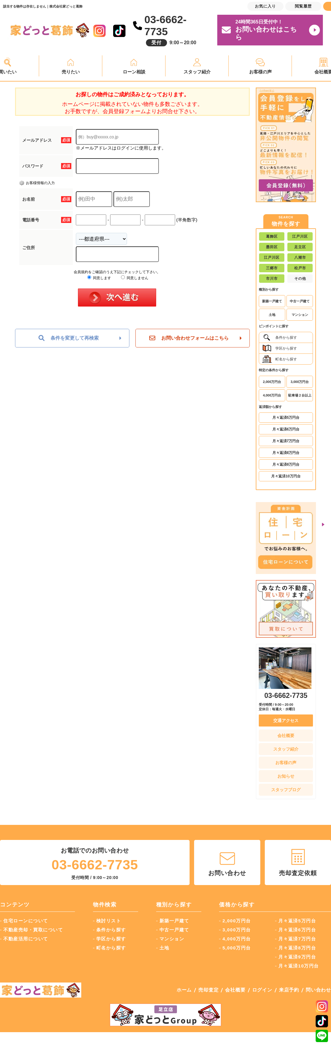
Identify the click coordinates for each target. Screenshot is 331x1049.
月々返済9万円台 (286, 464)
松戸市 (300, 268)
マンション (300, 314)
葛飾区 (272, 236)
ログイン (262, 989)
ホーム (184, 989)
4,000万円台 (272, 395)
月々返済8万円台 (286, 453)
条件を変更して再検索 (69, 338)
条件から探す (279, 337)
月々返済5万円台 (286, 417)
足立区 (300, 247)
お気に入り (265, 6)
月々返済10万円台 (285, 476)
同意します (99, 278)
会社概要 (285, 735)
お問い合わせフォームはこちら (189, 338)
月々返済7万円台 (286, 441)
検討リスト (108, 920)
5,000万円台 (236, 947)
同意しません (134, 278)
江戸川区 (300, 236)
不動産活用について (25, 938)
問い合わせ (318, 989)
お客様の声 (260, 71)
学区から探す (279, 348)
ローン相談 (134, 71)
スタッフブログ (286, 789)
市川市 (272, 278)
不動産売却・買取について (33, 929)
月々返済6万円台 (286, 429)
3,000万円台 (300, 382)
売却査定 (208, 989)
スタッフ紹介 (197, 71)
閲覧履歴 (303, 6)
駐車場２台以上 (299, 395)
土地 (272, 314)
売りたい (71, 71)
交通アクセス (286, 720)
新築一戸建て (272, 301)
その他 (300, 278)
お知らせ (285, 776)
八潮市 (300, 257)
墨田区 (272, 247)
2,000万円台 (272, 382)
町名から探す (279, 359)
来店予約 (289, 989)
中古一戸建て (300, 301)
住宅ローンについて (25, 920)
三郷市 (272, 268)
